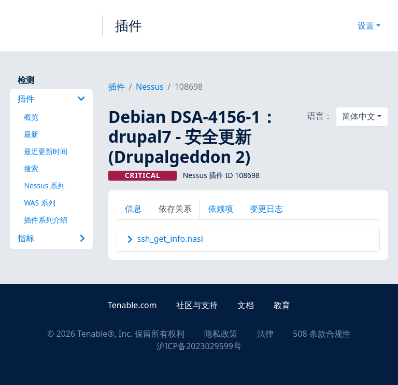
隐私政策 (220, 333)
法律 (265, 333)
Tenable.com (132, 305)
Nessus (150, 86)
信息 (133, 208)
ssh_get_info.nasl (170, 238)
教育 (282, 305)
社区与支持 (197, 305)
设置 (366, 25)
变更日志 (266, 208)
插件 (128, 25)
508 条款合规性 (321, 333)
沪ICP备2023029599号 (199, 346)
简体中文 (358, 116)
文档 (245, 305)
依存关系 (175, 208)
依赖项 (220, 208)
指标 (51, 238)
